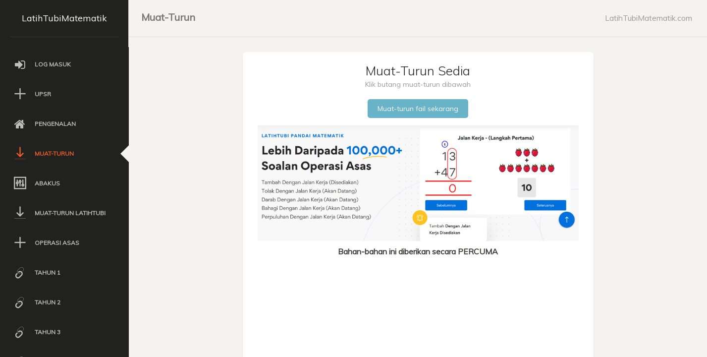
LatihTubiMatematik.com (648, 18)
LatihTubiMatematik (64, 18)
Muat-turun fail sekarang (418, 108)
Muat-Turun (168, 17)
